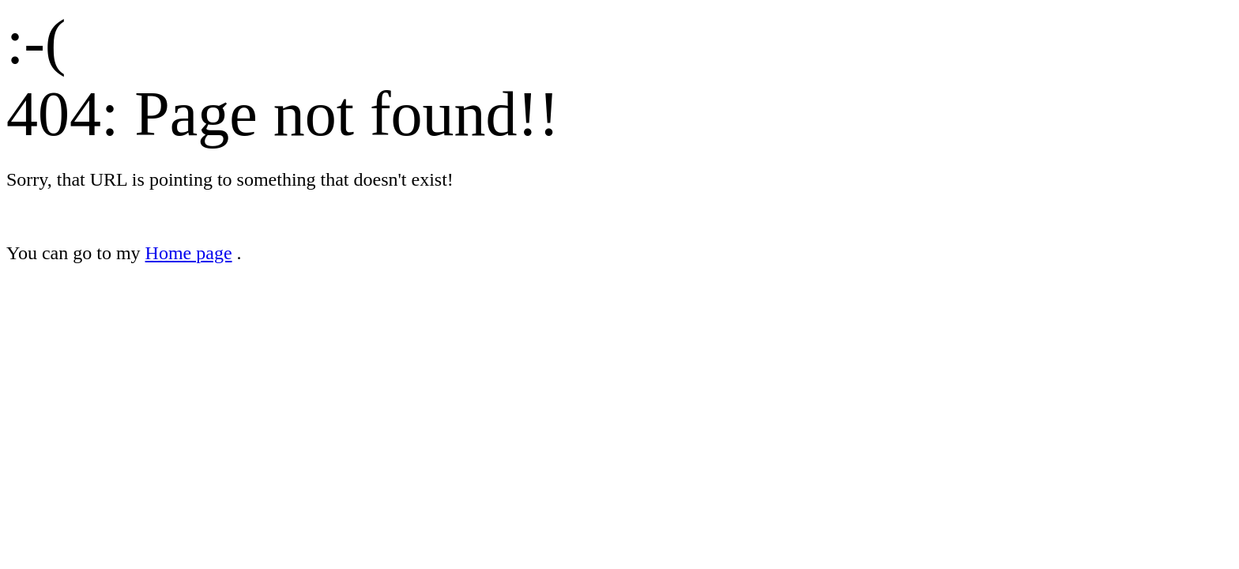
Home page (188, 253)
